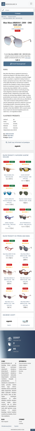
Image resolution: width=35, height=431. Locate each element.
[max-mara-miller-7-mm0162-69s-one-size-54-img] (25, 296)
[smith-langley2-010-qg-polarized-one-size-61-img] (9, 193)
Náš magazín (4, 421)
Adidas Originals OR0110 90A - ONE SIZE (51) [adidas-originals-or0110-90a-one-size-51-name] (9, 224)
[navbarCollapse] (31, 4)
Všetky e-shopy (23, 369)
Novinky (21, 371)
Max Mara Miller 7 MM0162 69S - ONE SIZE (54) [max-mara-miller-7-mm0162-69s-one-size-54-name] (25, 303)
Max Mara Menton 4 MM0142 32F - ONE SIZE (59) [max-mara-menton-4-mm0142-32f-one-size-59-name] (9, 279)
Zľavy (20, 373)
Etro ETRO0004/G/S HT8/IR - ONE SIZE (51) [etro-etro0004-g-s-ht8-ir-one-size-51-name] (25, 223)
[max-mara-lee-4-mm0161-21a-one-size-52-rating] (9, 291)
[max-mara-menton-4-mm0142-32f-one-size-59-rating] (9, 267)
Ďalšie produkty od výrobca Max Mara (16, 236)
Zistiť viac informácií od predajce (17, 145)
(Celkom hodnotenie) (18, 29)
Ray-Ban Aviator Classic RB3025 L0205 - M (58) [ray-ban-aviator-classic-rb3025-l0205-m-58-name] (25, 199)
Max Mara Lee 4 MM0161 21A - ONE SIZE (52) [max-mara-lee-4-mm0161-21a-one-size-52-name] (9, 303)
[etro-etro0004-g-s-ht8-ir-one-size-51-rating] (25, 212)
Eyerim (10, 137)
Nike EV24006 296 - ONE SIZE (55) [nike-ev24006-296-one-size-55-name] (9, 176)
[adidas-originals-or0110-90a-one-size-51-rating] (9, 212)
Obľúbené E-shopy (9, 315)
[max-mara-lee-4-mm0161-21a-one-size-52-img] (9, 296)
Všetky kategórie (23, 365)
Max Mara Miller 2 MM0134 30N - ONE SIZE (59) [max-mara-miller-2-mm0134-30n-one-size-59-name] (25, 255)
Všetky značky (22, 367)
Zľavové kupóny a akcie (25, 363)
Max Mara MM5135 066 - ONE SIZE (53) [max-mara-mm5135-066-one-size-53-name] (9, 255)
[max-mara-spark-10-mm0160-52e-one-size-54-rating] (25, 267)
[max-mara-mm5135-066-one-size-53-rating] (9, 243)
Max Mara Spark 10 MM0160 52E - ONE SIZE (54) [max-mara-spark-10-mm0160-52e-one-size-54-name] (25, 279)
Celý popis (28, 57)
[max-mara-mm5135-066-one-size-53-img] (9, 248)
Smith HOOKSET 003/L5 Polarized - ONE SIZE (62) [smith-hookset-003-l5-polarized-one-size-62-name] (25, 176)
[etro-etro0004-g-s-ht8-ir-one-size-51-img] (25, 217)
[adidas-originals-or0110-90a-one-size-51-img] (9, 217)
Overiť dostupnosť (17, 64)
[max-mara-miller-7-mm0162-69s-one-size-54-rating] (25, 291)
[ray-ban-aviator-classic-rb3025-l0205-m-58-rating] (25, 188)
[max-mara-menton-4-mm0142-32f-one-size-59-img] (9, 272)
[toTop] (32, 430)
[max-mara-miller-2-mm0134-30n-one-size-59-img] (25, 248)
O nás (20, 421)
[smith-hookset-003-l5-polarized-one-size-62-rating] (25, 164)
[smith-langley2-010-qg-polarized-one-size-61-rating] (9, 188)
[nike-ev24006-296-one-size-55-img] (9, 169)
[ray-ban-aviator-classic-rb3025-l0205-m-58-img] (25, 193)
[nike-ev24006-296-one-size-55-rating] (9, 164)
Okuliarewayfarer (6, 426)
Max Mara (10, 135)
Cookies (21, 423)
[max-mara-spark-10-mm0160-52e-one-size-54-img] (25, 272)
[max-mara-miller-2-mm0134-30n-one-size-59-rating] (25, 243)
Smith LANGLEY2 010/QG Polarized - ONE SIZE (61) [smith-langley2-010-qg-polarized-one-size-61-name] (9, 200)
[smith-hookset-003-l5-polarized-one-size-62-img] (25, 169)
